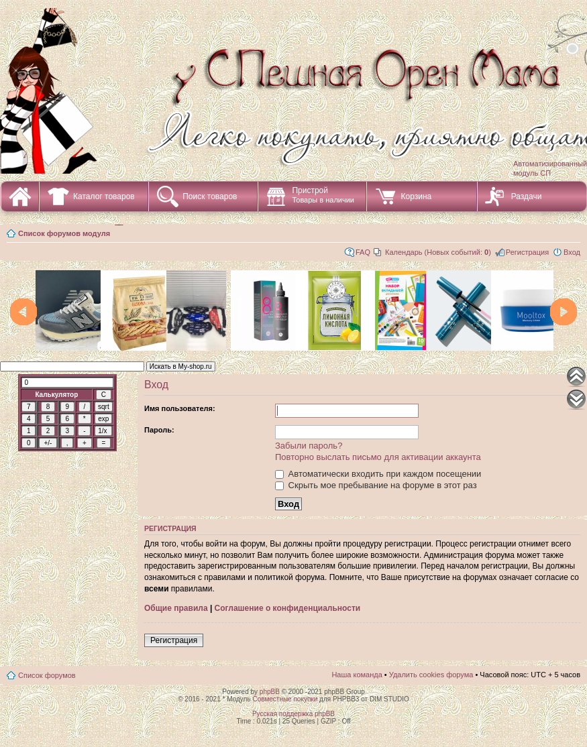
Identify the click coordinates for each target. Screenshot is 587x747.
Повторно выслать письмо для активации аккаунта (378, 457)
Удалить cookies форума (431, 675)
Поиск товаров (209, 196)
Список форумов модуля (64, 233)
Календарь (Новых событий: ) (438, 252)
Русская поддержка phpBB (293, 713)
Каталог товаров (104, 196)
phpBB (270, 691)
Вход (572, 252)
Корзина (416, 196)
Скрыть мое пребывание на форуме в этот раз (376, 485)
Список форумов (47, 675)
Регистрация (527, 252)
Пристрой (323, 195)
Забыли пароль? (308, 446)
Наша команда (356, 675)
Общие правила (176, 608)
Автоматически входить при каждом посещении (378, 474)
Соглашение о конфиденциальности (288, 608)
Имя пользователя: (179, 408)
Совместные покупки (284, 699)
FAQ (363, 252)
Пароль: (159, 430)
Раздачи (526, 196)
